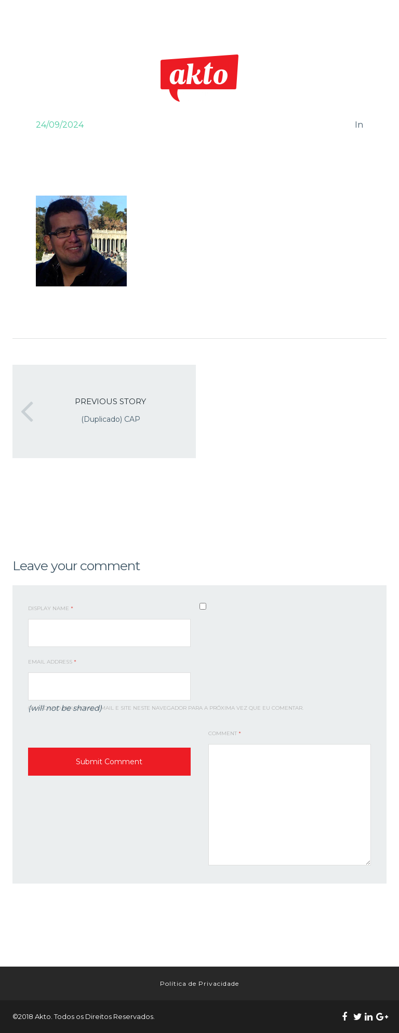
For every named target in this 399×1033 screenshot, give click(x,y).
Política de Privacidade (199, 983)
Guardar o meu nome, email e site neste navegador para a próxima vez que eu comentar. (165, 708)
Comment (224, 733)
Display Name (50, 608)
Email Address (52, 661)
